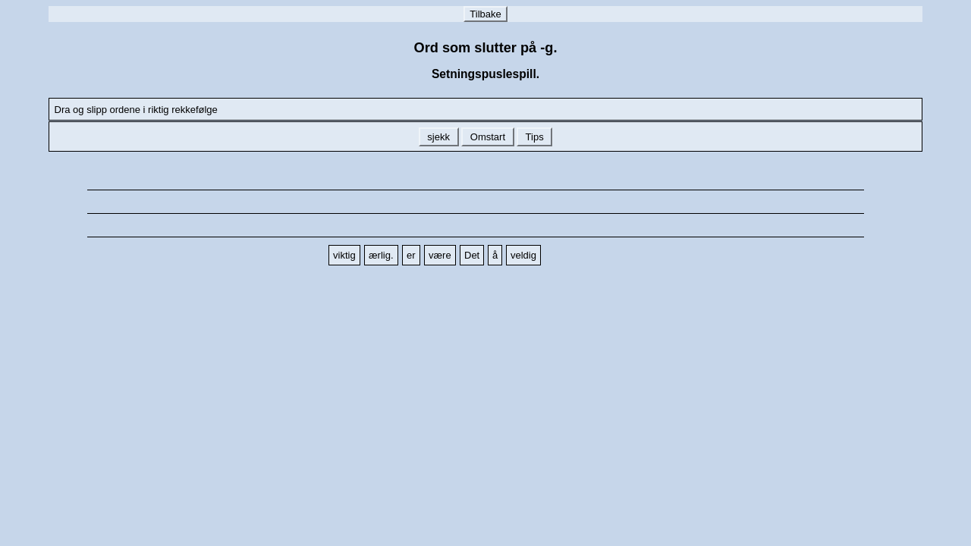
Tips (534, 137)
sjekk (439, 137)
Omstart (487, 137)
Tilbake (485, 14)
